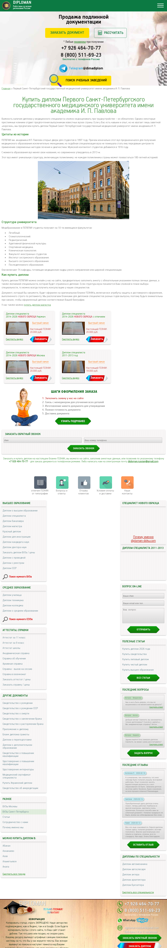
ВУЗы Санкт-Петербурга (16, 811)
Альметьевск (10, 861)
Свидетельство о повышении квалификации (18, 755)
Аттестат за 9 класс (13, 642)
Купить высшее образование (138, 618)
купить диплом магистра (37, 305)
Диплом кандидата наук (16, 542)
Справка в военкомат (14, 674)
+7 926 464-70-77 (81, 48)
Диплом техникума (13, 600)
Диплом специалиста (14, 515)
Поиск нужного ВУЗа (20, 576)
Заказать (40, 339)
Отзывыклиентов (83, 492)
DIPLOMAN (32, 885)
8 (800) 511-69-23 (81, 55)
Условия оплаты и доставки (105, 492)
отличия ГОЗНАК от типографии (40, 492)
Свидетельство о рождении (18, 703)
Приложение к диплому (16, 729)
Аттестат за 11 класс (14, 637)
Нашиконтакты (127, 492)
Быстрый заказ (40, 323)
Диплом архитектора (133, 828)
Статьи (6, 817)
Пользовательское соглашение (36, 942)
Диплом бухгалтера (133, 834)
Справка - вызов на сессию (17, 669)
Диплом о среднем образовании (20, 610)
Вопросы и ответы (61, 492)
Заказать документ (67, 33)
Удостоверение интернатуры (18, 769)
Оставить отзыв (143, 793)
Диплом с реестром (13, 563)
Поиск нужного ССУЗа (20, 619)
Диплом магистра (12, 526)
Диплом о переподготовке (17, 739)
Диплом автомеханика (134, 813)
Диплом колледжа (13, 605)
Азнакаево (8, 851)
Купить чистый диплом (134, 613)
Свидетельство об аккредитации (20, 788)
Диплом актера (130, 823)
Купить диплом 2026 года (136, 597)
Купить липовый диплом (135, 608)
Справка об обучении (14, 658)
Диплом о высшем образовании (20, 510)
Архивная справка (13, 663)
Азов (5, 856)
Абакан (6, 845)
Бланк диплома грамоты (16, 734)
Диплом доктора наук (15, 547)
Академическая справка (16, 653)
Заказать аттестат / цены (16, 679)
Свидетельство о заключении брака (22, 718)
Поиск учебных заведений (86, 80)
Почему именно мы (13, 827)
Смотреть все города (14, 874)
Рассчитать (113, 33)
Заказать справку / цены (16, 684)
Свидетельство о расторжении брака (23, 724)
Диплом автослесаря (133, 818)
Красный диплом (12, 531)
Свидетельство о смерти (16, 713)
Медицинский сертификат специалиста (17, 776)
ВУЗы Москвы (10, 806)
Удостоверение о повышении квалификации (18, 763)
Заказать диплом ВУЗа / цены (19, 552)
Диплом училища (12, 595)
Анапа (6, 866)
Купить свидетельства (134, 603)
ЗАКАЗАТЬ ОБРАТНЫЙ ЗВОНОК (139, 919)
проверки (80, 42)
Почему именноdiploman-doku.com (143, 512)
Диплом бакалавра (13, 521)
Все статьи (143, 626)
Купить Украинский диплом (17, 783)
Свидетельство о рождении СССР (20, 708)
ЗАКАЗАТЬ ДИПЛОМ (140, 928)
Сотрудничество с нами (15, 822)
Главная (6, 88)
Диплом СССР (9, 568)
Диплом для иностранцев (16, 536)
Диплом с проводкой (14, 557)
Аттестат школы (11, 648)
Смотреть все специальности (138, 841)
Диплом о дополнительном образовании (17, 746)
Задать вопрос (143, 702)
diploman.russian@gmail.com (143, 461)
